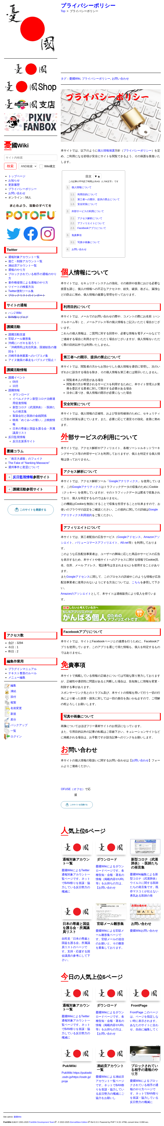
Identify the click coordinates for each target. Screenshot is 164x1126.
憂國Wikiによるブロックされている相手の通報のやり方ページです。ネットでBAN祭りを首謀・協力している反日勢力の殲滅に (145, 1074)
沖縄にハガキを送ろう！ (24, 342)
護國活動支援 (16, 334)
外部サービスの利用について (87, 211)
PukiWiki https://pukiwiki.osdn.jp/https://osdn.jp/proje (77, 1064)
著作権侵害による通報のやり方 (28, 282)
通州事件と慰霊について (24, 467)
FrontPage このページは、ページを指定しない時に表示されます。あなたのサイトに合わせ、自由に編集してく (145, 1008)
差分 (13, 719)
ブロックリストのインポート (26, 295)
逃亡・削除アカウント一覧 (25, 261)
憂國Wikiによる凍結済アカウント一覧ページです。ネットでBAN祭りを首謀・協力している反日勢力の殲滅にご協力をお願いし (111, 1072)
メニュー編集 (16, 677)
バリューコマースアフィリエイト (96, 542)
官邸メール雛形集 (19, 338)
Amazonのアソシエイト (76, 593)
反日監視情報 (16, 437)
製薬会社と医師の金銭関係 (30, 415)
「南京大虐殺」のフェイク (25, 458)
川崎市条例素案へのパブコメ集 (28, 355)
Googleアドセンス (129, 536)
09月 (16, 381)
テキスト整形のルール (22, 673)
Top (63, 11)
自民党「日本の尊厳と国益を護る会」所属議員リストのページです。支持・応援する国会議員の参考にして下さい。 (77, 932)
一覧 (13, 730)
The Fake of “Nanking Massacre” (29, 462)
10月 (16, 385)
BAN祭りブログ (18, 317)
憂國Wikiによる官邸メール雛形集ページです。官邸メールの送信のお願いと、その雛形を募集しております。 (111, 926)
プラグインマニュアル (22, 668)
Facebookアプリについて (91, 228)
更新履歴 (14, 184)
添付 (13, 696)
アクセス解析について (89, 218)
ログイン (16, 736)
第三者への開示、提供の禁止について (98, 199)
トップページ (16, 176)
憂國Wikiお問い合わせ (145, 917)
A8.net (124, 542)
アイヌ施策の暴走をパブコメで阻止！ (32, 359)
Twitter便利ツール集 (21, 291)
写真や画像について (88, 242)
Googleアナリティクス (123, 481)
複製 (13, 702)
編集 (13, 685)
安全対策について (87, 204)
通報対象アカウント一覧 (24, 257)
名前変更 (16, 708)
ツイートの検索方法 (21, 286)
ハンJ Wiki (15, 312)
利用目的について (87, 194)
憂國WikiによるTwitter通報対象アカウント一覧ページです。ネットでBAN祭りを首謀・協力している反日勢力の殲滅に (77, 866)
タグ (63, 78)
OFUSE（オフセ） (73, 789)
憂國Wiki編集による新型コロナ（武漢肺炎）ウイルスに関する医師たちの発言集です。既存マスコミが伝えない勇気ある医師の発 (145, 868)
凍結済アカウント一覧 (22, 265)
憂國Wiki (74, 78)
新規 (13, 713)
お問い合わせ (16, 193)
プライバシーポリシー (22, 188)
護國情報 (14, 390)
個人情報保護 (106, 150)
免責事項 (76, 235)
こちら (136, 582)
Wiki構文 (47, 166)
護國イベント (16, 377)
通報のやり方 (16, 269)
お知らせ (14, 180)
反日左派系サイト (24, 441)
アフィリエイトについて (91, 223)
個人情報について (81, 187)
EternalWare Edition (78, 1122)
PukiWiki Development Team (41, 1122)
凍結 (13, 691)
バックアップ (18, 725)
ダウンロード (21, 394)
